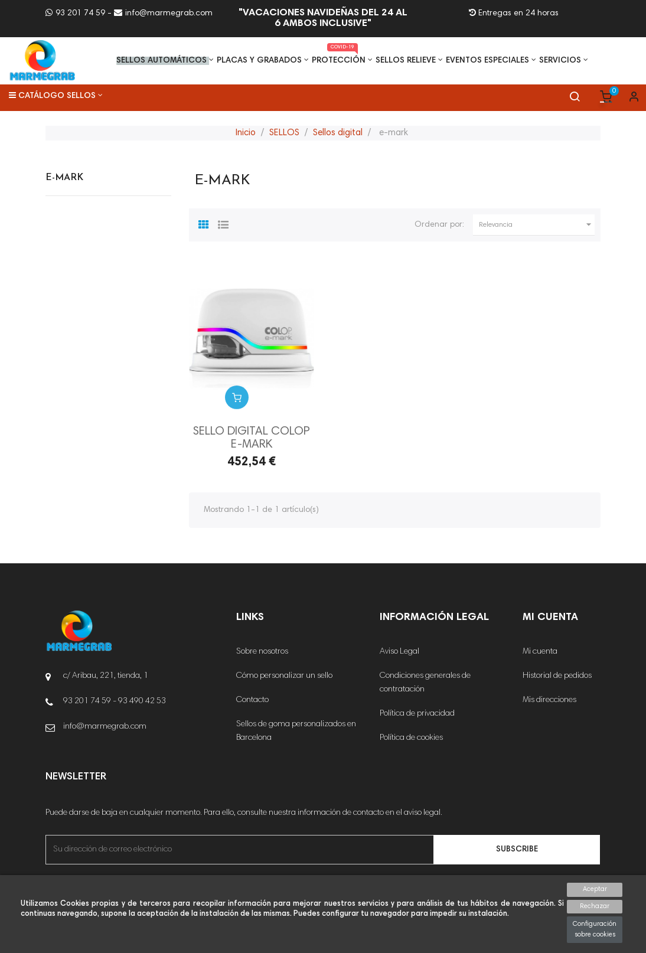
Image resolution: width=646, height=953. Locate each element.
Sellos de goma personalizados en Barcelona (296, 731)
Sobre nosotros (262, 652)
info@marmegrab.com (163, 13)
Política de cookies (411, 738)
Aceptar (595, 889)
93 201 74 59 (75, 13)
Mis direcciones (549, 700)
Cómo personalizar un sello (284, 676)
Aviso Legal (399, 652)
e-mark (64, 177)
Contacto (252, 700)
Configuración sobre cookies (594, 929)
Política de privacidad (417, 714)
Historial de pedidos (557, 676)
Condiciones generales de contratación (425, 683)
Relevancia (537, 225)
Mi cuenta (540, 652)
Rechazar (594, 906)
